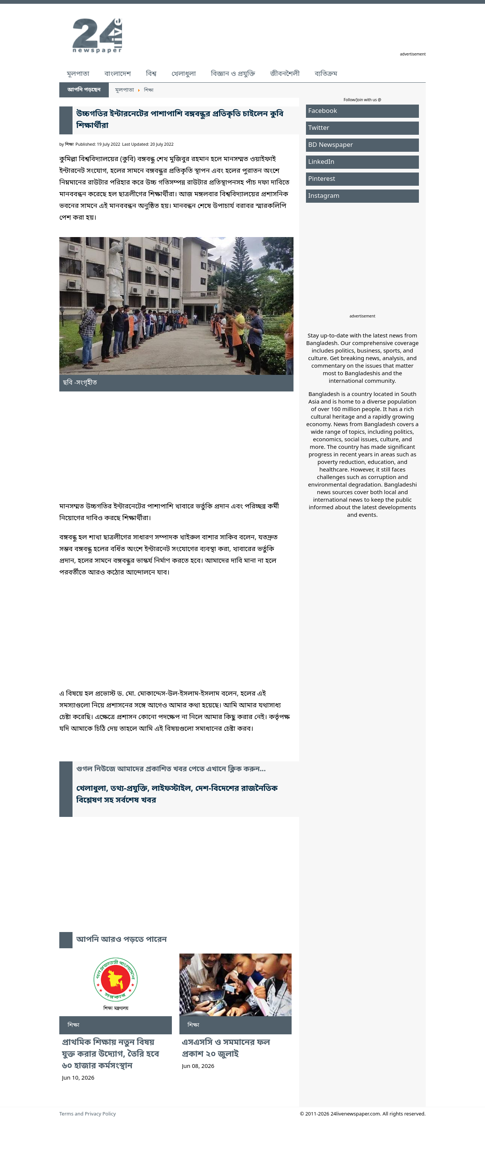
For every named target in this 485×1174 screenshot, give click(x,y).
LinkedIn (321, 162)
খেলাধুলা (183, 74)
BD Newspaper (330, 145)
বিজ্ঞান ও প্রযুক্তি (233, 74)
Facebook (322, 111)
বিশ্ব (151, 74)
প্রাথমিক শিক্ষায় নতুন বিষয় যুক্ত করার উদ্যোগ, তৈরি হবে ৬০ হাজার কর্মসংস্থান (110, 1054)
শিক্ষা (73, 1025)
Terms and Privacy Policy (87, 1114)
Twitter (318, 128)
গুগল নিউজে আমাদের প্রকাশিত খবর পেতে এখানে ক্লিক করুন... (171, 769)
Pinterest (321, 179)
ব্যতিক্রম (326, 74)
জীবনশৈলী (285, 74)
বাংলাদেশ (117, 74)
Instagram (324, 196)
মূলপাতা (78, 74)
